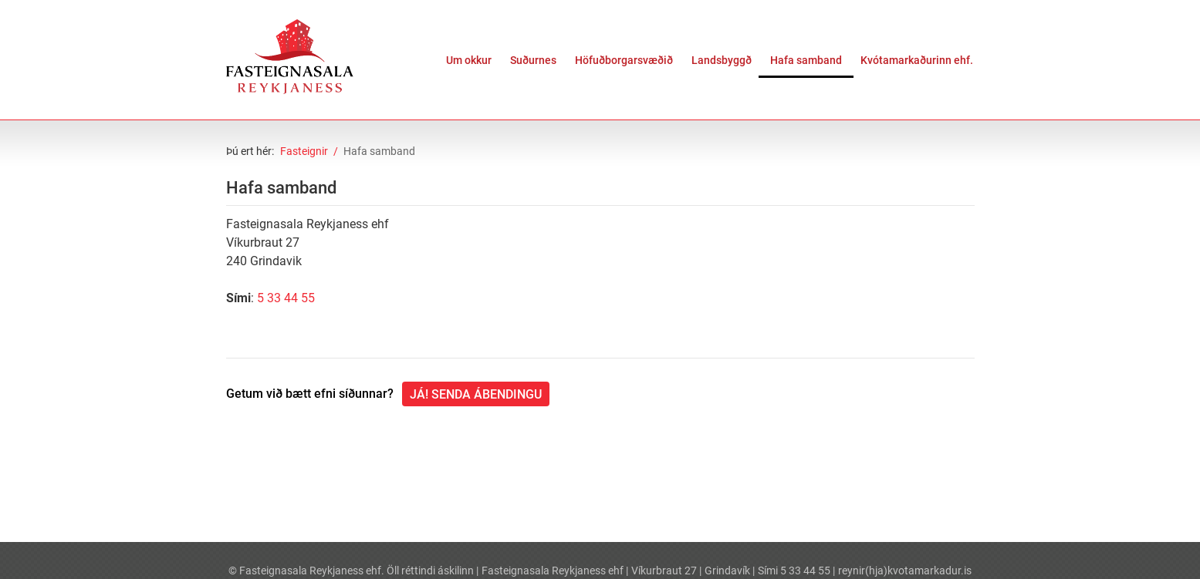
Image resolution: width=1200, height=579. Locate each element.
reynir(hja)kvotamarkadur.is (905, 570)
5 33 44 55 (286, 298)
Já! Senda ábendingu (476, 394)
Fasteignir (304, 151)
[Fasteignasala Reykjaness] (289, 56)
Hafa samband (379, 151)
